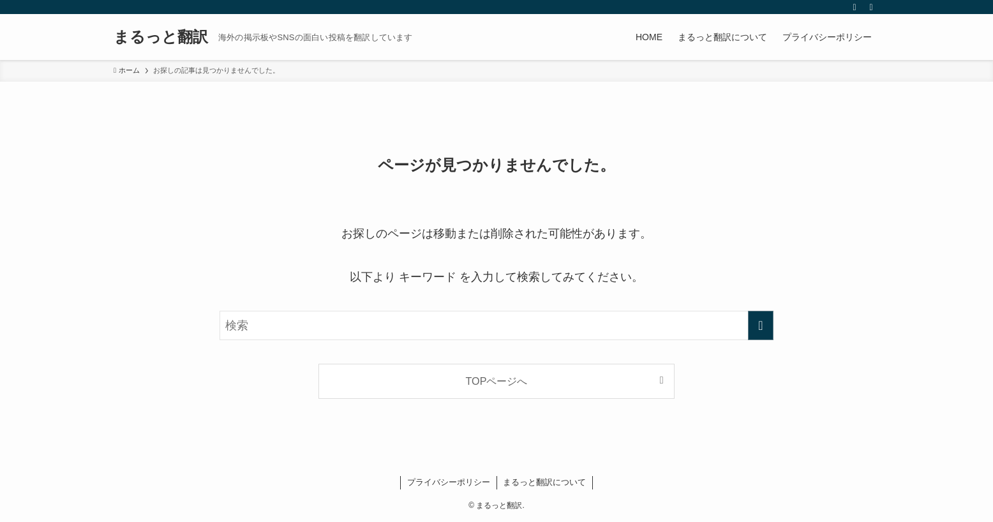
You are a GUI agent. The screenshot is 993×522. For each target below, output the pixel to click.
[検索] (871, 7)
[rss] (854, 7)
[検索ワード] (496, 325)
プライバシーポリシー (448, 482)
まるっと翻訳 (161, 37)
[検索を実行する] (760, 325)
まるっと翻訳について (544, 482)
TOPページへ (497, 381)
